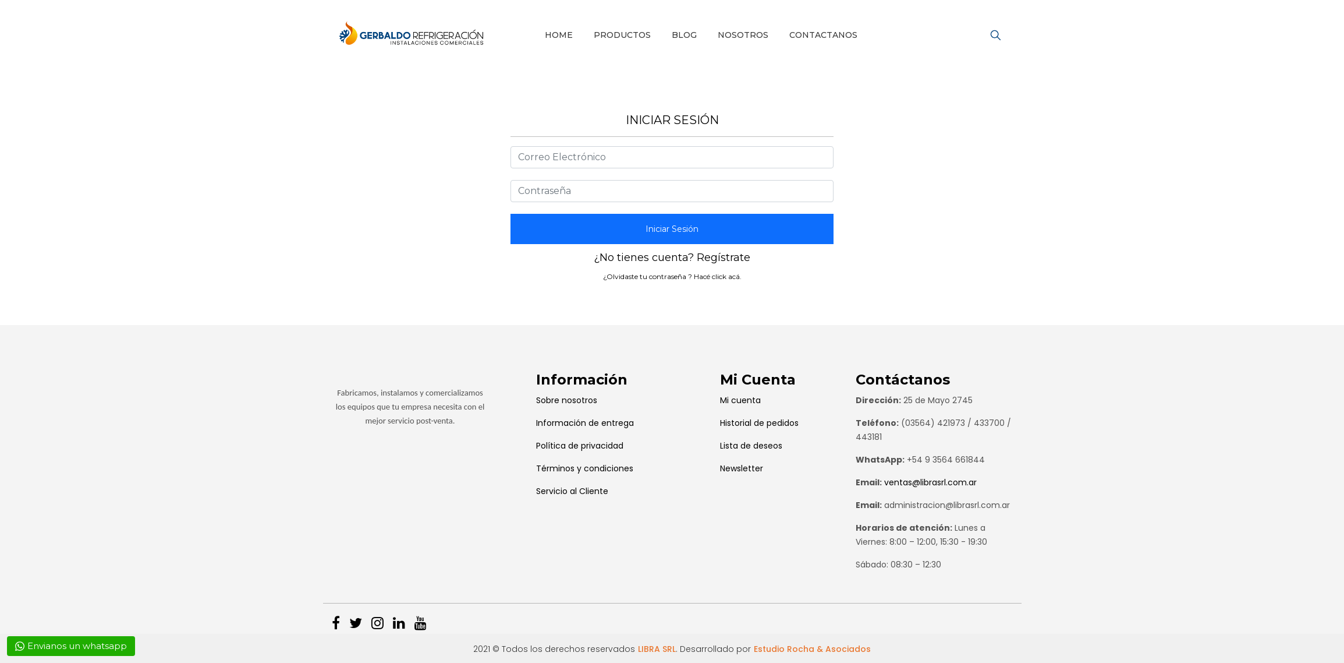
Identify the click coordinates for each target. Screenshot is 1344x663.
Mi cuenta (740, 400)
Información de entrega (585, 423)
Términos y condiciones (584, 468)
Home (559, 35)
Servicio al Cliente (572, 491)
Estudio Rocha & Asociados (812, 649)
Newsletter (741, 468)
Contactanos (823, 35)
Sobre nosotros (566, 400)
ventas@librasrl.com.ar (930, 482)
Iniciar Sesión (672, 229)
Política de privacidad (579, 446)
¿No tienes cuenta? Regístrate (672, 257)
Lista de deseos (751, 446)
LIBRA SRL (657, 649)
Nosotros (743, 35)
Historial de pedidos (759, 423)
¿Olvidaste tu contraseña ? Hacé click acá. (672, 276)
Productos (622, 35)
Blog (684, 35)
